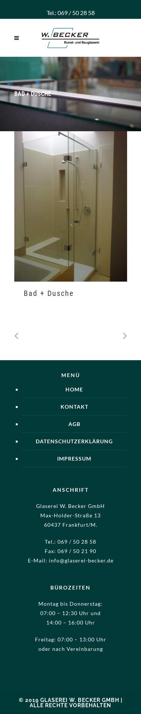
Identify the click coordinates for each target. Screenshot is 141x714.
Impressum (74, 458)
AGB (74, 424)
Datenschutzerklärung (74, 441)
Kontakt (74, 406)
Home (74, 389)
